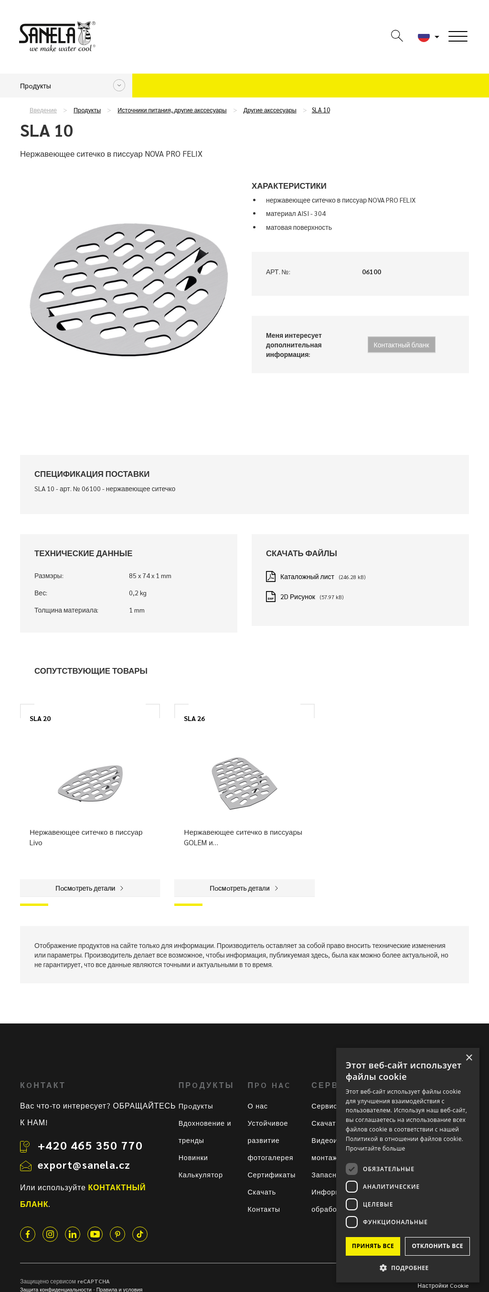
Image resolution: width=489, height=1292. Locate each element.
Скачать (261, 1191)
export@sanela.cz (84, 1164)
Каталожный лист (307, 576)
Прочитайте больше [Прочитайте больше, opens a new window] (375, 1148)
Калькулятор (201, 1174)
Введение (43, 110)
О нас (257, 1105)
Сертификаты (271, 1174)
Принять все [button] (373, 1246)
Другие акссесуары (270, 110)
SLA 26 (194, 718)
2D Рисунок (297, 596)
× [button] (468, 1058)
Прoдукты (87, 110)
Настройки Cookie (443, 1285)
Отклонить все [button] (437, 1246)
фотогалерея (270, 1157)
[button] (408, 1267)
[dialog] (407, 1165)
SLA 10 (321, 110)
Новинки (193, 1157)
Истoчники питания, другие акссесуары (171, 110)
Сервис (324, 1105)
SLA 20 (40, 718)
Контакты (263, 1209)
